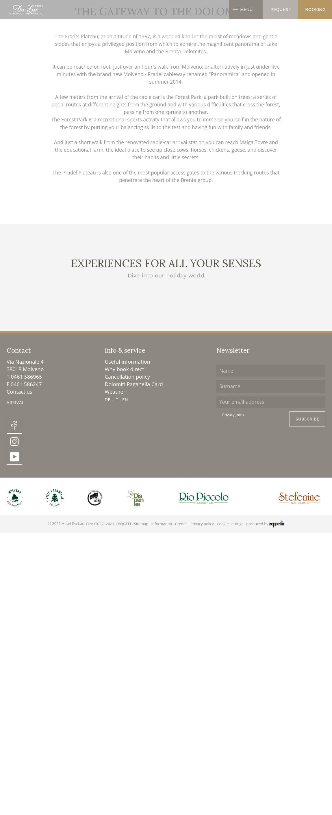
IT (116, 711)
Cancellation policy (127, 688)
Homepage (133, 174)
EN (125, 711)
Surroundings (159, 174)
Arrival (16, 714)
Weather (115, 703)
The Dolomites (57, 602)
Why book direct (124, 680)
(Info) (239, 725)
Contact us (19, 703)
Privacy (233, 726)
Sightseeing (275, 602)
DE (107, 711)
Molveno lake (166, 602)
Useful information (127, 673)
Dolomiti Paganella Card (134, 695)
